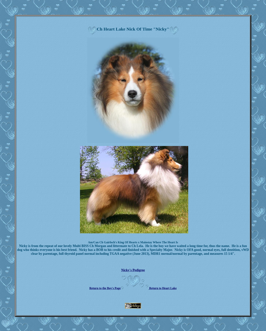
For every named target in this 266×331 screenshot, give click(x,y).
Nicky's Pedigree (133, 270)
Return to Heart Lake (162, 288)
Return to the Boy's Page (105, 288)
